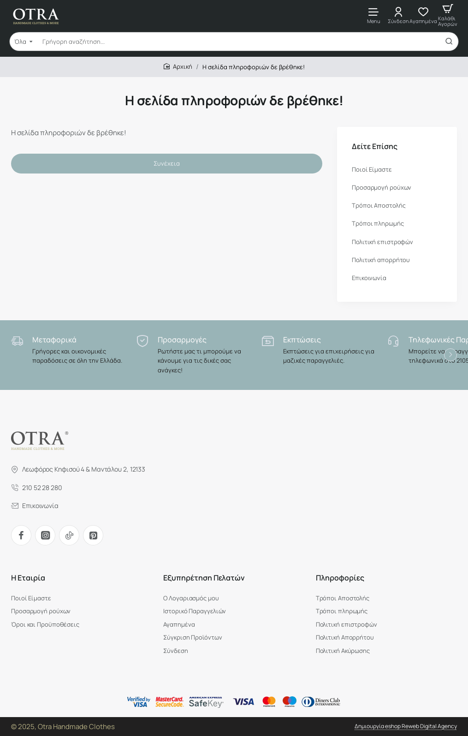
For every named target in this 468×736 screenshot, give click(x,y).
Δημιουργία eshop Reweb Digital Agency (406, 726)
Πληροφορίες (340, 578)
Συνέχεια (167, 163)
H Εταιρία (28, 578)
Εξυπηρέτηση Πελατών (204, 578)
